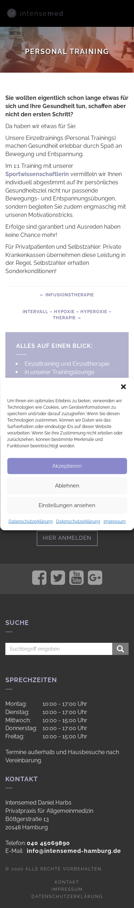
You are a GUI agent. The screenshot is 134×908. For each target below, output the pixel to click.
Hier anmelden (67, 538)
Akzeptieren (67, 466)
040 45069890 (48, 843)
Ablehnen (67, 485)
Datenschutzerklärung (31, 521)
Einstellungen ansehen (67, 505)
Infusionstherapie (69, 294)
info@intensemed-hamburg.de (74, 851)
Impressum (115, 521)
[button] (123, 386)
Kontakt (67, 882)
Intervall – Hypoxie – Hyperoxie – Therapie (67, 314)
